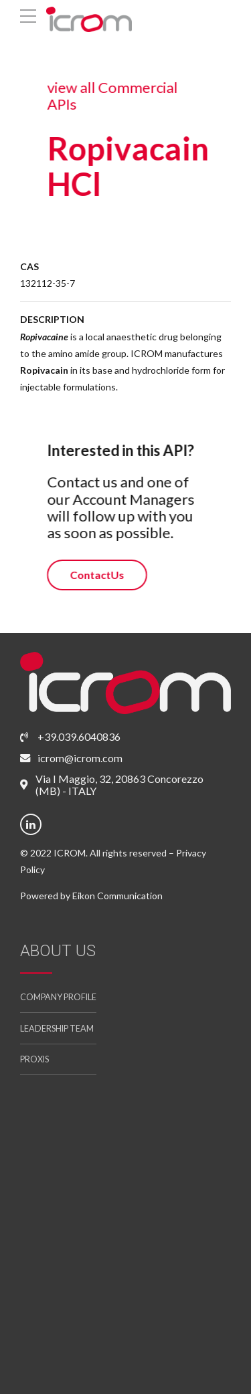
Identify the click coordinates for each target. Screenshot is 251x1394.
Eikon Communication (117, 895)
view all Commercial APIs (111, 95)
